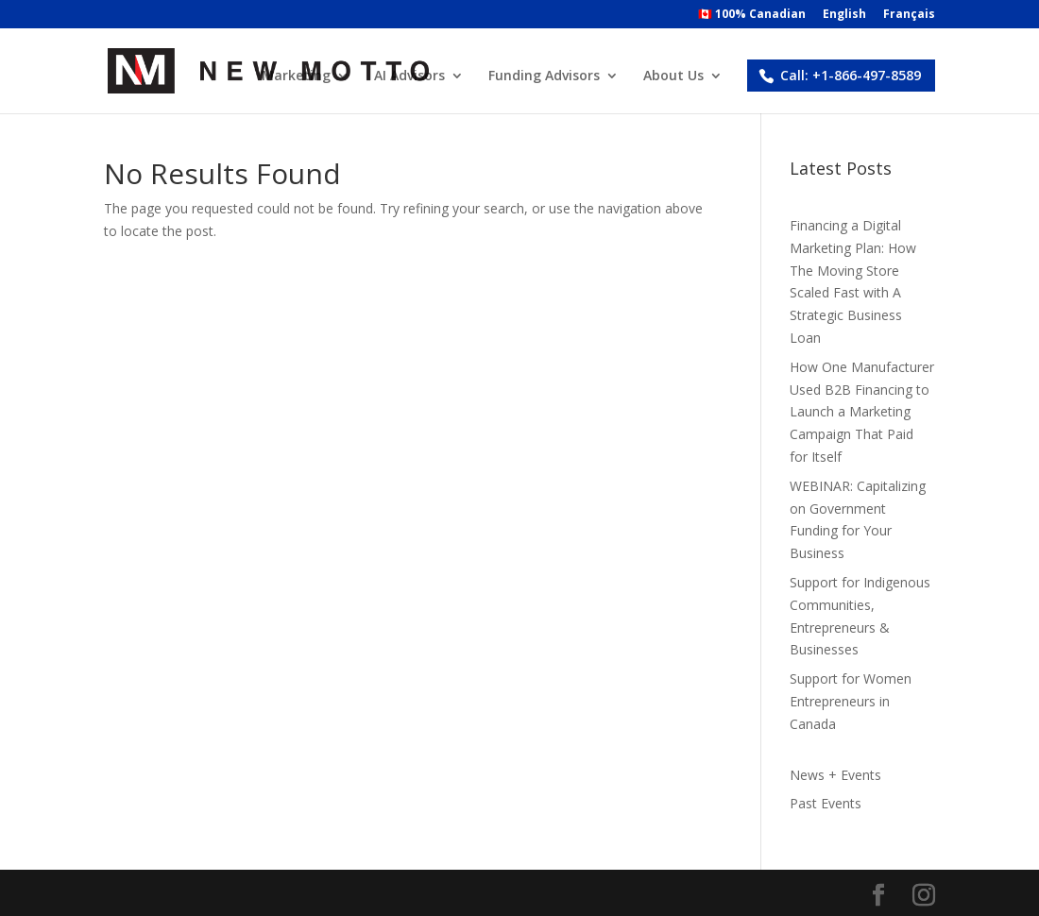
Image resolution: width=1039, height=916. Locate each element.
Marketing (296, 76)
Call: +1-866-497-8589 (850, 75)
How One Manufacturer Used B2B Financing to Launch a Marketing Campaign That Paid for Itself (862, 412)
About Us (673, 76)
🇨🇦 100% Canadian (752, 15)
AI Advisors (409, 76)
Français (909, 15)
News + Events (835, 775)
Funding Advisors (544, 76)
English (844, 15)
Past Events (825, 803)
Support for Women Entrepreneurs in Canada (850, 701)
